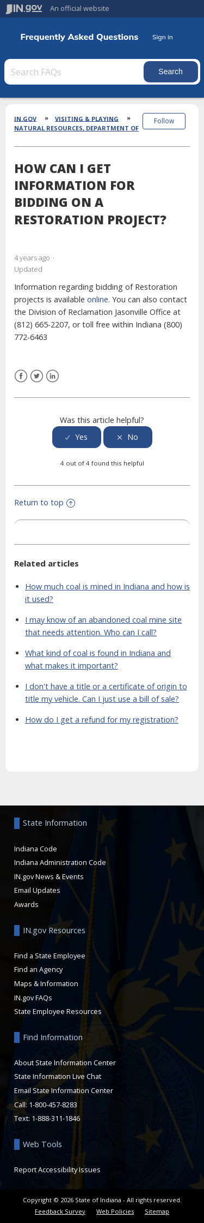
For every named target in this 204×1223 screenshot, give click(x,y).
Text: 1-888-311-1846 (47, 1118)
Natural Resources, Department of (76, 128)
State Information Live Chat (57, 1076)
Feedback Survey (60, 1211)
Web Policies (115, 1211)
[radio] (76, 437)
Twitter (37, 376)
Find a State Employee (49, 955)
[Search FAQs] (75, 71)
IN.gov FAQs (33, 997)
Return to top (44, 502)
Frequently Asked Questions (80, 37)
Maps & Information (46, 983)
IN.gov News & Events (49, 876)
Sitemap (157, 1211)
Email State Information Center (63, 1090)
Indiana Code (35, 848)
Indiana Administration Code (60, 862)
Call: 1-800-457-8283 (45, 1104)
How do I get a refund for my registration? (101, 719)
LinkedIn (52, 376)
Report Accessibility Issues (57, 1169)
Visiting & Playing (87, 118)
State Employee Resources (58, 1011)
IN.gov (25, 118)
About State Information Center (65, 1062)
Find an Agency (38, 969)
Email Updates (37, 890)
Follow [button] (164, 121)
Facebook (21, 376)
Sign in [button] (162, 37)
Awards (26, 904)
